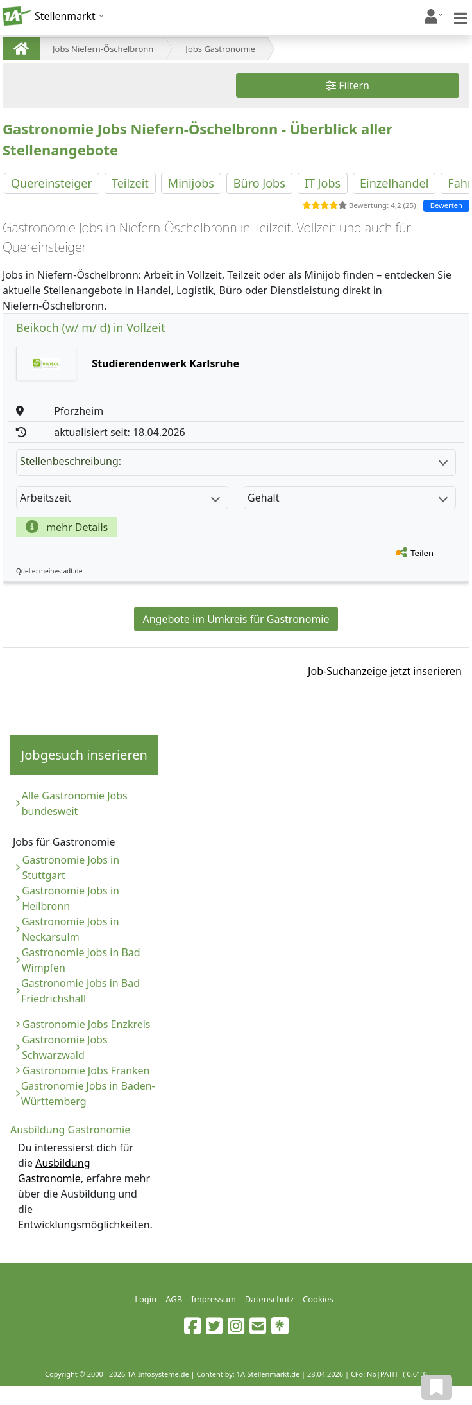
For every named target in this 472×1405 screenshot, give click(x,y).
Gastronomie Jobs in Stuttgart (71, 867)
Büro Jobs (259, 183)
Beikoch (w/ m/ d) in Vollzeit (90, 327)
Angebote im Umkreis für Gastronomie (235, 619)
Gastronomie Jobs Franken (86, 1070)
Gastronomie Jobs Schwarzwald (64, 1047)
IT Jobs (323, 183)
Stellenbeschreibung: (234, 461)
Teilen (422, 553)
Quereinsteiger (51, 183)
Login (145, 1299)
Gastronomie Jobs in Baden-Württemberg (88, 1093)
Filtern (347, 85)
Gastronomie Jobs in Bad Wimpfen (81, 960)
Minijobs (191, 183)
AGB (173, 1299)
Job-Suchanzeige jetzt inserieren (385, 671)
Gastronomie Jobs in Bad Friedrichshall (80, 991)
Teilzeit (130, 183)
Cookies (318, 1299)
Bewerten (446, 205)
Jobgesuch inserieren (84, 755)
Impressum (213, 1299)
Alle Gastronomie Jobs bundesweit (75, 803)
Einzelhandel (394, 183)
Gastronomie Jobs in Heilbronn (70, 898)
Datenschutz (269, 1299)
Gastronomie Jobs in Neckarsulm (70, 929)
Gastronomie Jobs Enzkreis (86, 1024)
